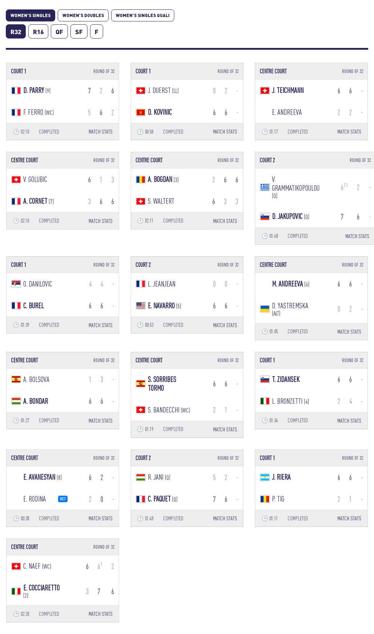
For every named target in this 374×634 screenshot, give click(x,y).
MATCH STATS (101, 132)
